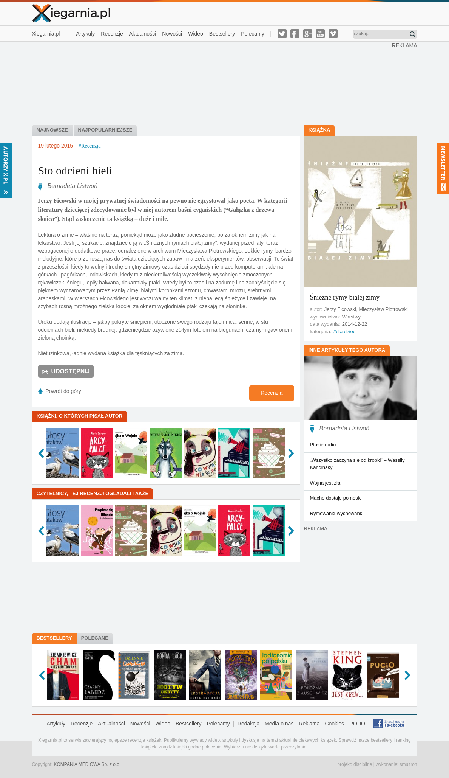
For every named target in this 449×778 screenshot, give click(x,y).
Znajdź (412, 34)
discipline (362, 764)
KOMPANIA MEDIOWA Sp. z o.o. (87, 764)
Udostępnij (70, 371)
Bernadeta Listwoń (73, 186)
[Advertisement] (211, 82)
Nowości (172, 34)
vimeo (333, 33)
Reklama (309, 724)
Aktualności (142, 34)
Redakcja (248, 724)
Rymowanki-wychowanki (337, 513)
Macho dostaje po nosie (336, 498)
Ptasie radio (323, 444)
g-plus (307, 33)
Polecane (94, 638)
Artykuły (85, 34)
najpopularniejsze (105, 130)
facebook (294, 33)
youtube (320, 33)
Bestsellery (222, 34)
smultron (408, 764)
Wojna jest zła (325, 483)
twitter (282, 33)
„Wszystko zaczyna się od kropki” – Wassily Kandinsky (357, 464)
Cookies (334, 724)
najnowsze (52, 130)
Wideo (195, 34)
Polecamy (252, 34)
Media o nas (279, 724)
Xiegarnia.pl (46, 34)
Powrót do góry (63, 391)
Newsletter (443, 168)
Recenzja (271, 393)
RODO (357, 724)
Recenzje (112, 34)
